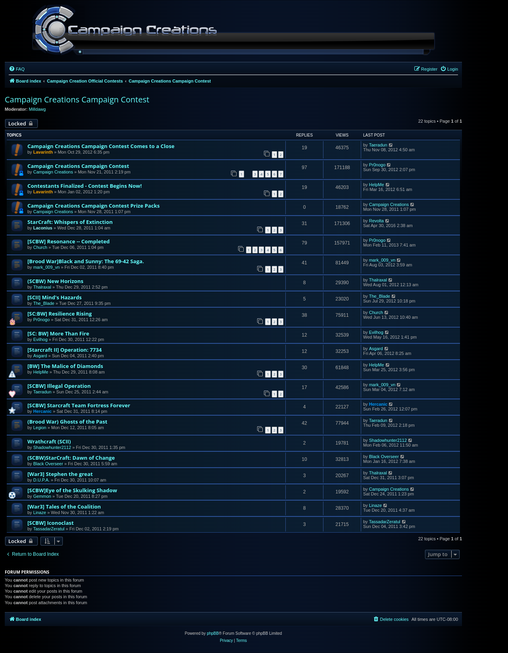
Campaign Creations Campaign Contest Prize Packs (93, 205)
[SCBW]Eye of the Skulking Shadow (72, 490)
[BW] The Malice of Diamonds (65, 366)
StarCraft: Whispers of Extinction (70, 221)
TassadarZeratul (49, 528)
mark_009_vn (46, 267)
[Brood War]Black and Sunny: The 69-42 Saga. (85, 261)
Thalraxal (42, 287)
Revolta (376, 220)
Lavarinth (43, 152)
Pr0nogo (377, 164)
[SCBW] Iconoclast (50, 522)
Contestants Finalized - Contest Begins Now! (84, 185)
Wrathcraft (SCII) (49, 441)
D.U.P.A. (41, 480)
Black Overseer (48, 463)
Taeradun (378, 145)
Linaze (39, 512)
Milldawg (37, 109)
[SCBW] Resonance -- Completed (68, 241)
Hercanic (42, 411)
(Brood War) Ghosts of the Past (67, 421)
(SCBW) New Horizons (55, 281)
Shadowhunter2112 (52, 447)
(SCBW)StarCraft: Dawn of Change (71, 457)
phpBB (213, 633)
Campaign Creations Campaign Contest (77, 99)
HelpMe (376, 184)
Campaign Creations (53, 172)
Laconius (42, 227)
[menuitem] (17, 69)
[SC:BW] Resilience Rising (59, 313)
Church (40, 247)
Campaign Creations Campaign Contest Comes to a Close (101, 146)
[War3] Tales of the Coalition (64, 506)
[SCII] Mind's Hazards (54, 297)
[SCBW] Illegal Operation (59, 385)
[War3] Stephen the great (60, 474)
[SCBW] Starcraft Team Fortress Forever (78, 405)
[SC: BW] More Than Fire (58, 333)
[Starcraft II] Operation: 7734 (64, 349)
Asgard (40, 355)
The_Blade (43, 303)
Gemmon (42, 496)
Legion (39, 427)
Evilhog (40, 339)
